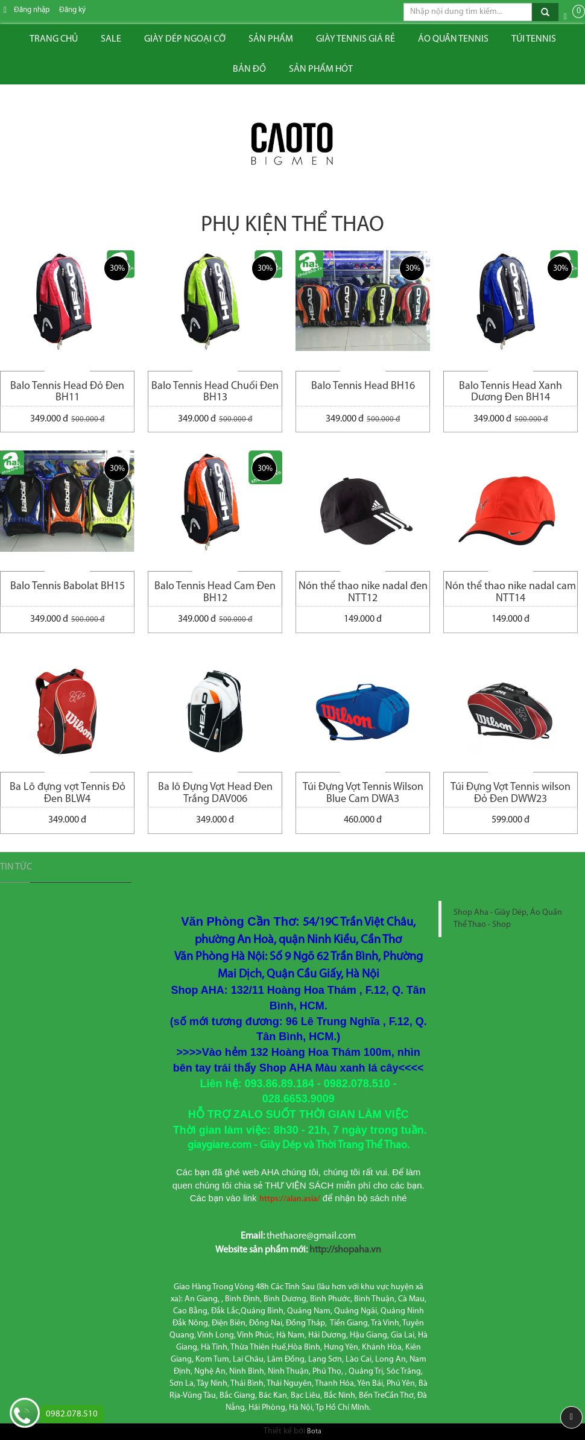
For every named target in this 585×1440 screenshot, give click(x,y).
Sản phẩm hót (321, 69)
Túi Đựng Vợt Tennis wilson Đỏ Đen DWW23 (511, 793)
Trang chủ (54, 39)
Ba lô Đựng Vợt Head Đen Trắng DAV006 (215, 793)
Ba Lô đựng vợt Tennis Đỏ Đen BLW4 (67, 793)
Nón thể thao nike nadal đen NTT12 (363, 592)
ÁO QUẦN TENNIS (453, 39)
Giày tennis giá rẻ (355, 39)
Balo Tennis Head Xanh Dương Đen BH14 (510, 392)
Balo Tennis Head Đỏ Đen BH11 (67, 392)
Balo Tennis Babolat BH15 (67, 586)
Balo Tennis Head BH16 (363, 386)
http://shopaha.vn (345, 1250)
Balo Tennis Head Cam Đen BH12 (215, 592)
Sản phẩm (270, 39)
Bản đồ (249, 69)
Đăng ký (72, 10)
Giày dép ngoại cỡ (185, 39)
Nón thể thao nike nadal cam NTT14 (510, 592)
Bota (314, 1431)
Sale (111, 39)
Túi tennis (533, 39)
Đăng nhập (31, 10)
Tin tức (16, 867)
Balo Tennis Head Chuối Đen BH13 (215, 392)
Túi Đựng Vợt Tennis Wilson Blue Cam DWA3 (363, 793)
